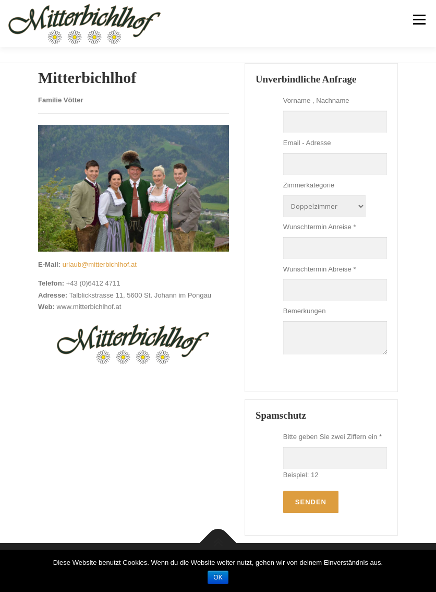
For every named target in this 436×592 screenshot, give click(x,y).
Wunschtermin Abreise (319, 269)
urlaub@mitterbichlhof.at (100, 264)
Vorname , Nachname (316, 100)
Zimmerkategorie (308, 185)
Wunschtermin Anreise (319, 227)
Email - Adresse (307, 143)
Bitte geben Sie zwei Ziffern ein (332, 437)
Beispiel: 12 (301, 475)
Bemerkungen (304, 311)
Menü (418, 19)
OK (217, 577)
